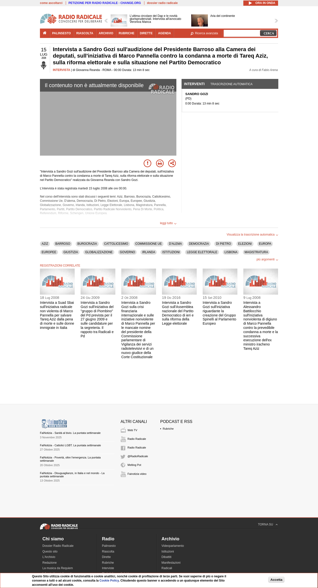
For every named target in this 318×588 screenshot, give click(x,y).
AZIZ (45, 243)
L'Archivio (48, 557)
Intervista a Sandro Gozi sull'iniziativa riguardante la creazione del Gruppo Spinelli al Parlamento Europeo (219, 313)
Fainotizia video (136, 473)
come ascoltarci (51, 3)
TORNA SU (265, 524)
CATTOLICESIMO (116, 243)
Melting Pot (134, 464)
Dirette (106, 557)
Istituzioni (167, 551)
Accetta (276, 580)
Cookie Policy (109, 580)
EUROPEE (49, 252)
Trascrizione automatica (231, 84)
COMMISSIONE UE (148, 243)
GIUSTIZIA (71, 252)
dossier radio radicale (162, 3)
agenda (164, 33)
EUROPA (265, 243)
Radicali (166, 568)
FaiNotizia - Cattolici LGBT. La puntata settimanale (70, 445)
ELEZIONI (245, 243)
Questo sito (50, 551)
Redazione (49, 562)
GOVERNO (127, 252)
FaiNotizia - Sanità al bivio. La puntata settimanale (70, 432)
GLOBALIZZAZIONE (99, 252)
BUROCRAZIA (87, 243)
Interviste (108, 568)
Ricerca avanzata (206, 33)
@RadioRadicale (137, 456)
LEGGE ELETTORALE (202, 252)
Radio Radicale (136, 438)
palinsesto (61, 33)
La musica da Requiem (57, 568)
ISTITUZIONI (171, 252)
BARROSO (62, 243)
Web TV (132, 430)
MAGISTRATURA (256, 252)
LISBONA (230, 252)
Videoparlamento (172, 546)
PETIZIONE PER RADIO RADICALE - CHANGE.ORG (104, 3)
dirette (146, 33)
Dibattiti (166, 557)
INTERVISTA (61, 70)
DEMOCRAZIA (199, 243)
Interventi (194, 84)
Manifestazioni (171, 562)
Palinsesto (109, 546)
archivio (106, 33)
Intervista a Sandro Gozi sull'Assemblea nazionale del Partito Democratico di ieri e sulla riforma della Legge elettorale (178, 313)
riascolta (84, 33)
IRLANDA (148, 252)
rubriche (126, 33)
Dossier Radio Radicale (57, 546)
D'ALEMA (175, 243)
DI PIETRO (223, 243)
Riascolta (108, 551)
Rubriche (168, 428)
